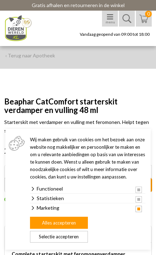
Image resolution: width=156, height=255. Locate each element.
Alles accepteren (59, 223)
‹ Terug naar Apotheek (30, 55)
